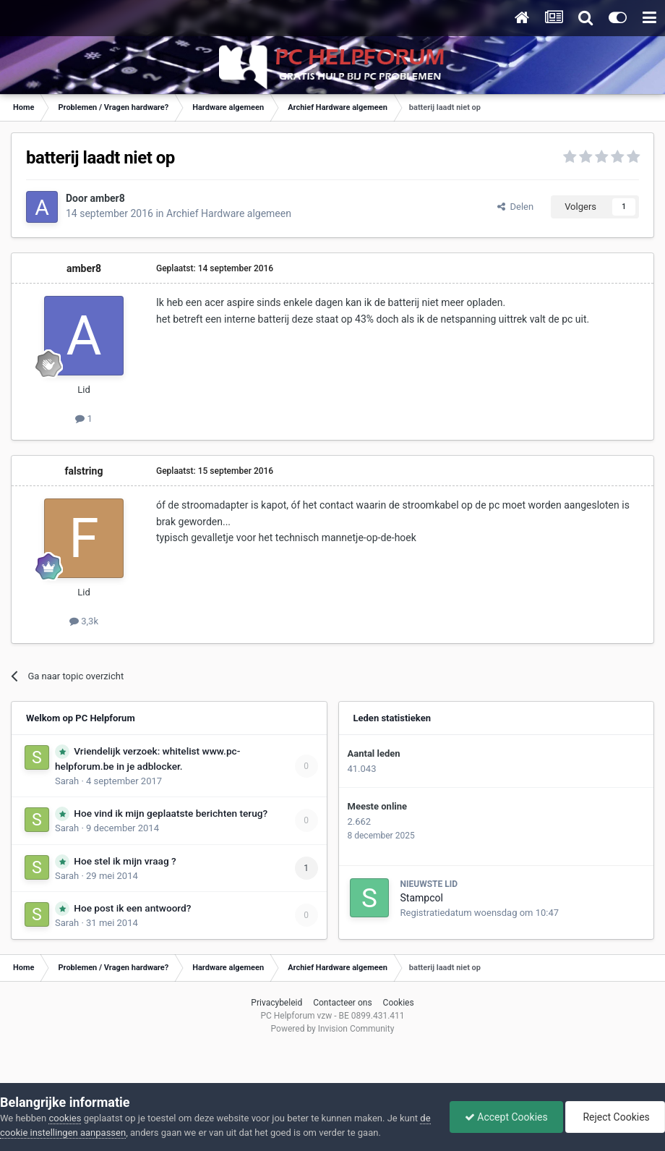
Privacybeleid (276, 1003)
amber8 (107, 198)
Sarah (67, 781)
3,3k (83, 621)
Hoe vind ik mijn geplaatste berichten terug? (170, 813)
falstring (84, 471)
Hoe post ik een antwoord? (132, 908)
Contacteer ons (342, 1003)
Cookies (398, 1003)
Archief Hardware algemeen (228, 213)
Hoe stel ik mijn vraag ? (125, 861)
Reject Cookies (615, 1117)
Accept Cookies (506, 1117)
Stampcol (421, 898)
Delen (515, 206)
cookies (64, 1118)
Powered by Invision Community (333, 1029)
